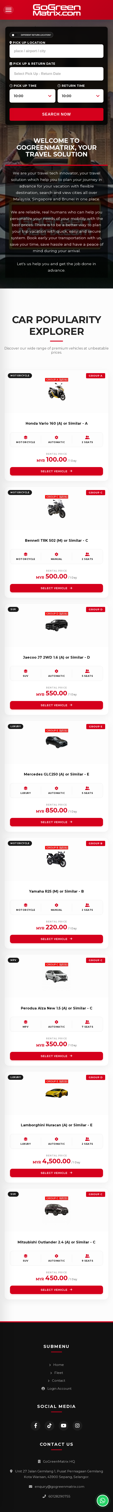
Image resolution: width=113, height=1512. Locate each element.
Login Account (56, 1388)
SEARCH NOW (56, 114)
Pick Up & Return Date (32, 63)
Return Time (71, 85)
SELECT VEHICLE (56, 471)
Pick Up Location (27, 42)
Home (56, 1365)
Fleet (56, 1373)
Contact (56, 1380)
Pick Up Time (23, 85)
